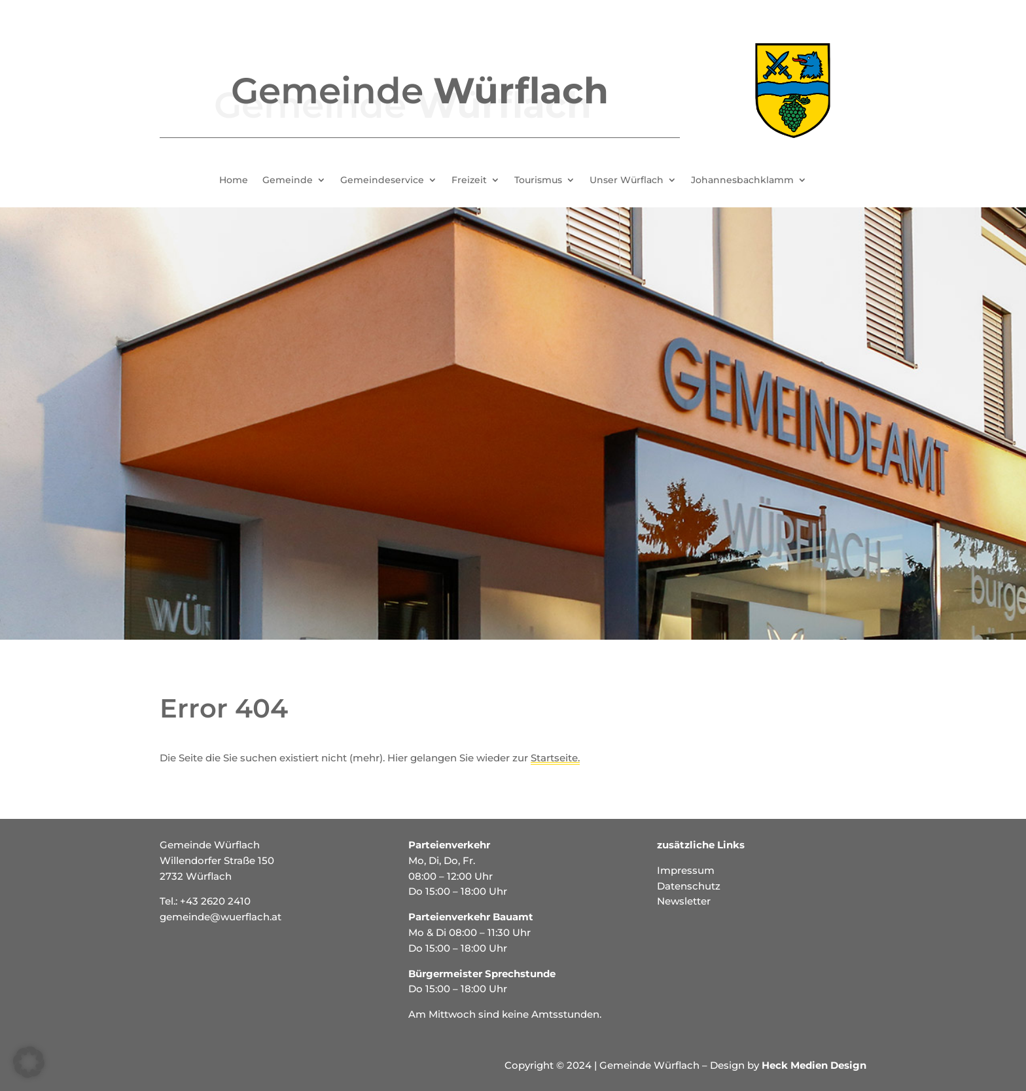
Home (233, 180)
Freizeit (469, 180)
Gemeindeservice (382, 180)
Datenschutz (688, 886)
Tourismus (538, 180)
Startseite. (555, 758)
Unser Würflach (626, 180)
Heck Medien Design (814, 1065)
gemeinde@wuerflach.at (220, 916)
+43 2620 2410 (215, 901)
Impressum (686, 870)
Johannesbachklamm (742, 180)
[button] (29, 1062)
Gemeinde (287, 180)
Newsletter (684, 901)
